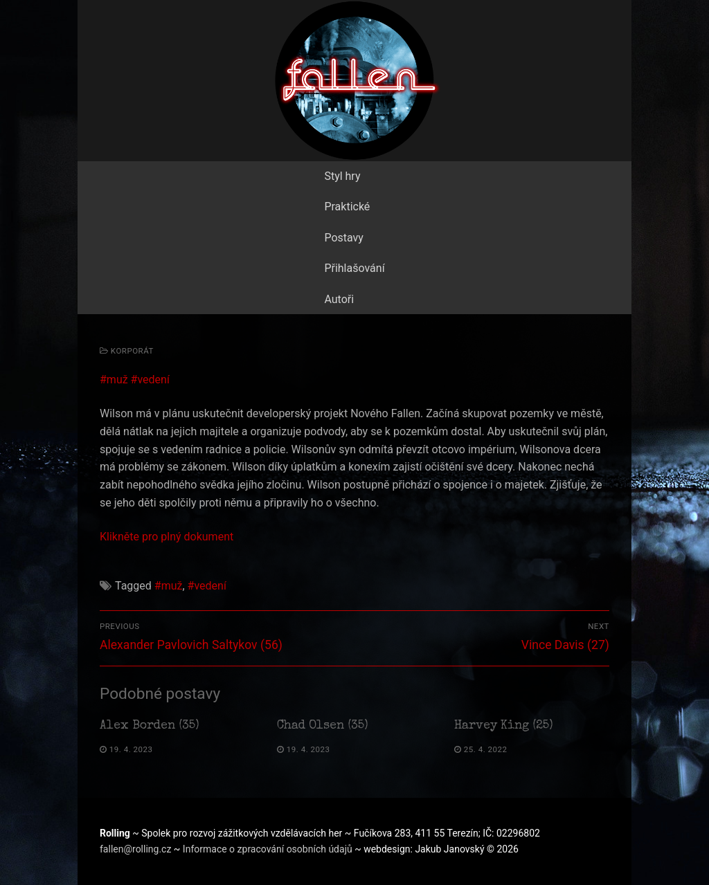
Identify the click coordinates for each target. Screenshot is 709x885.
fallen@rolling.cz (137, 849)
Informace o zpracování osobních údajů (268, 849)
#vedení (150, 379)
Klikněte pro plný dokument (166, 536)
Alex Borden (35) (149, 726)
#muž (114, 379)
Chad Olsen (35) (322, 726)
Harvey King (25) (503, 726)
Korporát (127, 351)
